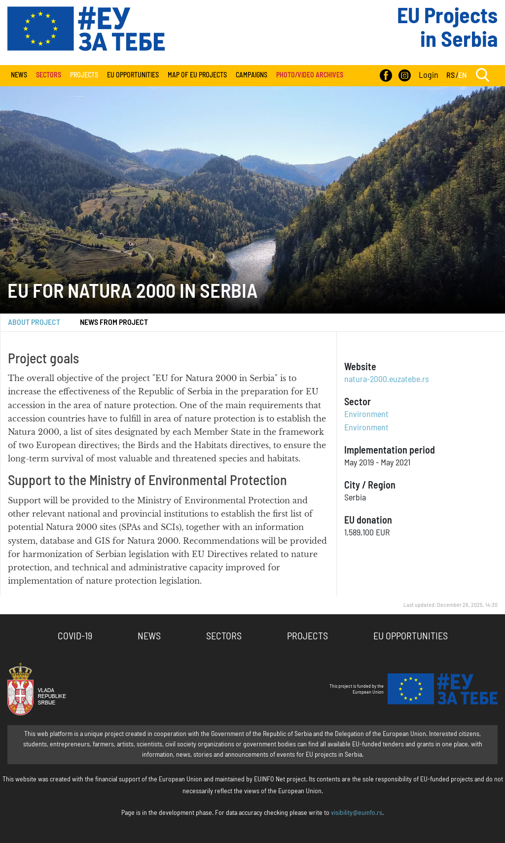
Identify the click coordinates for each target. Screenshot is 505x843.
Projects (84, 75)
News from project (114, 322)
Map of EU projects (197, 75)
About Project (34, 322)
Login (428, 75)
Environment (366, 414)
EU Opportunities (133, 75)
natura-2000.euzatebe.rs (386, 379)
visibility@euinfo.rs (356, 812)
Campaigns (251, 75)
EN (462, 75)
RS (450, 75)
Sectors (224, 636)
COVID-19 (75, 636)
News (19, 75)
